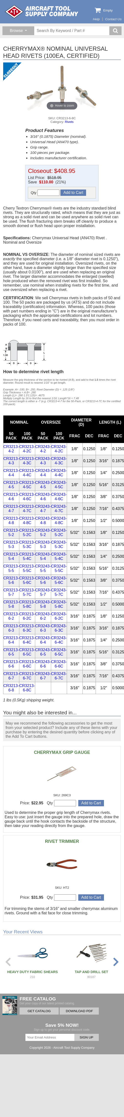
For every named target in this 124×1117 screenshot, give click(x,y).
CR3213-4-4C (27, 473)
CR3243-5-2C (59, 532)
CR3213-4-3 (11, 461)
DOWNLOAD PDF (79, 1011)
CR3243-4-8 (43, 520)
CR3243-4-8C (59, 520)
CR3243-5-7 (43, 592)
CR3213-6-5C (27, 652)
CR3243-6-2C (59, 616)
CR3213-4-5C (27, 484)
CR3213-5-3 (11, 544)
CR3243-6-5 (43, 652)
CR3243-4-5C (59, 484)
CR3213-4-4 (11, 473)
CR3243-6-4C (59, 640)
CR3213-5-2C (27, 532)
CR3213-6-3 (11, 628)
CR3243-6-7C (59, 676)
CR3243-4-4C (59, 473)
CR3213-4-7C (27, 508)
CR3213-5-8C (27, 604)
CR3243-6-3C (59, 628)
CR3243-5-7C (59, 592)
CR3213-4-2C (27, 449)
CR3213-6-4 (11, 640)
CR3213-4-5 (11, 484)
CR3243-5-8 (43, 604)
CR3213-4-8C (27, 520)
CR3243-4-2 (43, 449)
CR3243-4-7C (59, 508)
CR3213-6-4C (27, 640)
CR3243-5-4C (59, 556)
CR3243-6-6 (43, 664)
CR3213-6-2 (11, 616)
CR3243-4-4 (43, 473)
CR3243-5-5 (43, 568)
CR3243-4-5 (43, 484)
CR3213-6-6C (27, 664)
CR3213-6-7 (11, 676)
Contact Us (113, 19)
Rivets (69, 122)
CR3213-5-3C (27, 544)
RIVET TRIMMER (62, 841)
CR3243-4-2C (59, 449)
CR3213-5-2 (11, 532)
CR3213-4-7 (11, 508)
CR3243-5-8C (59, 604)
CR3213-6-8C (27, 688)
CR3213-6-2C (27, 616)
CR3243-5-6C (59, 580)
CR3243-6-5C (59, 652)
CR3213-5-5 (11, 568)
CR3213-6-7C (27, 676)
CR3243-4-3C (59, 461)
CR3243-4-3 (43, 461)
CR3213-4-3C (27, 461)
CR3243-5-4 (43, 556)
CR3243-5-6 (43, 580)
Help (96, 19)
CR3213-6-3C (27, 628)
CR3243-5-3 (43, 544)
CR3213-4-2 (11, 449)
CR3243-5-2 (43, 532)
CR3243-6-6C (59, 664)
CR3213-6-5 (11, 652)
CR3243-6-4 (43, 640)
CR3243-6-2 (43, 616)
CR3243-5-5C (59, 568)
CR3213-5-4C (27, 556)
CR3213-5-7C (27, 592)
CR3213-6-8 (11, 688)
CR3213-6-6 (11, 664)
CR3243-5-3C (59, 544)
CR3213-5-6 (11, 580)
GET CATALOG (39, 1011)
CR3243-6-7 (43, 676)
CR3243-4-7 (43, 508)
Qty (45, 192)
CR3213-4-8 (11, 520)
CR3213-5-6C (27, 580)
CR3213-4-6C (27, 496)
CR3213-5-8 (11, 604)
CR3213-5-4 (11, 556)
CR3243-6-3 (43, 628)
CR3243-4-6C (59, 496)
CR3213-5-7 (11, 592)
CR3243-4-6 (43, 496)
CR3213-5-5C (27, 568)
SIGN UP (86, 1037)
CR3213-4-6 (11, 496)
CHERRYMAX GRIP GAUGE (62, 752)
